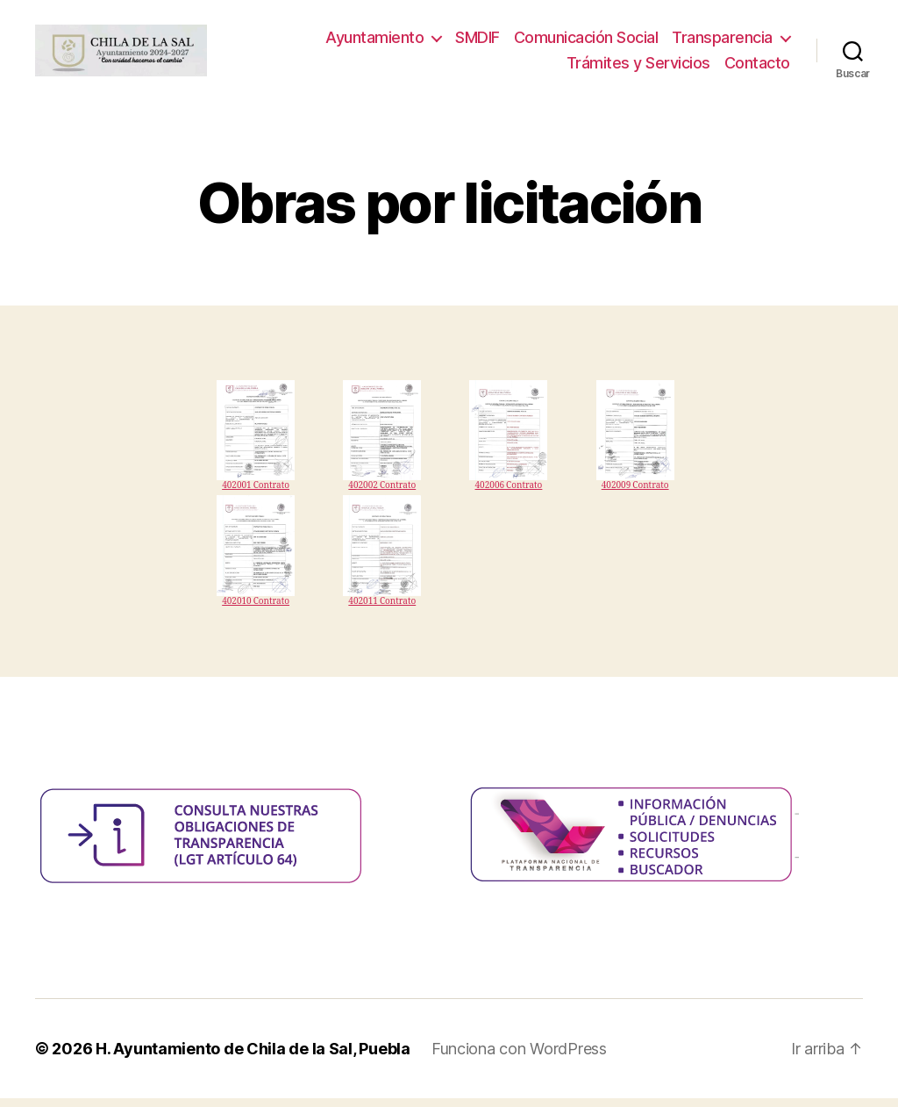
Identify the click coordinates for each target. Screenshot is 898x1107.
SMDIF (477, 41)
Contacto (757, 67)
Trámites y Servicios (638, 67)
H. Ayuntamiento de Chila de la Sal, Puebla (253, 1057)
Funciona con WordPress (519, 1057)
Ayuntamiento (374, 41)
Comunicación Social (586, 41)
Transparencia (722, 41)
